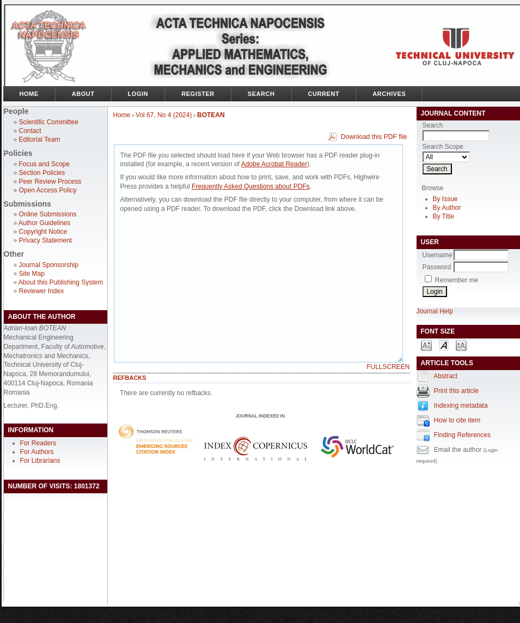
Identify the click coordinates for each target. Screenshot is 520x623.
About (83, 93)
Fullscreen (387, 367)
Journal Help (435, 311)
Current (324, 93)
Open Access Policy (48, 190)
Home (29, 93)
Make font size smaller (426, 344)
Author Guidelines (44, 223)
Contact (30, 131)
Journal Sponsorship (48, 265)
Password (437, 267)
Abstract (445, 376)
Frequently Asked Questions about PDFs (251, 186)
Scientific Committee (48, 122)
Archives (389, 93)
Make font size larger (461, 344)
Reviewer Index (41, 291)
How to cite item (457, 420)
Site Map (32, 273)
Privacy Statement (45, 240)
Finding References (462, 435)
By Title (443, 216)
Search (261, 93)
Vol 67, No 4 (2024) (164, 115)
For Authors (37, 452)
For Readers (38, 443)
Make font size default (443, 344)
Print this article (456, 391)
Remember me (456, 280)
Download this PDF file (374, 137)
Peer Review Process (50, 181)
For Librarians (40, 460)
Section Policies (42, 173)
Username (437, 255)
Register (198, 93)
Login (138, 93)
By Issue (445, 199)
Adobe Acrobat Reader (274, 164)
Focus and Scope (44, 164)
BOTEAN (211, 115)
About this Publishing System (61, 282)
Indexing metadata (461, 405)
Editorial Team (39, 139)
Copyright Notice (43, 231)
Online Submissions (48, 214)
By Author (447, 207)
